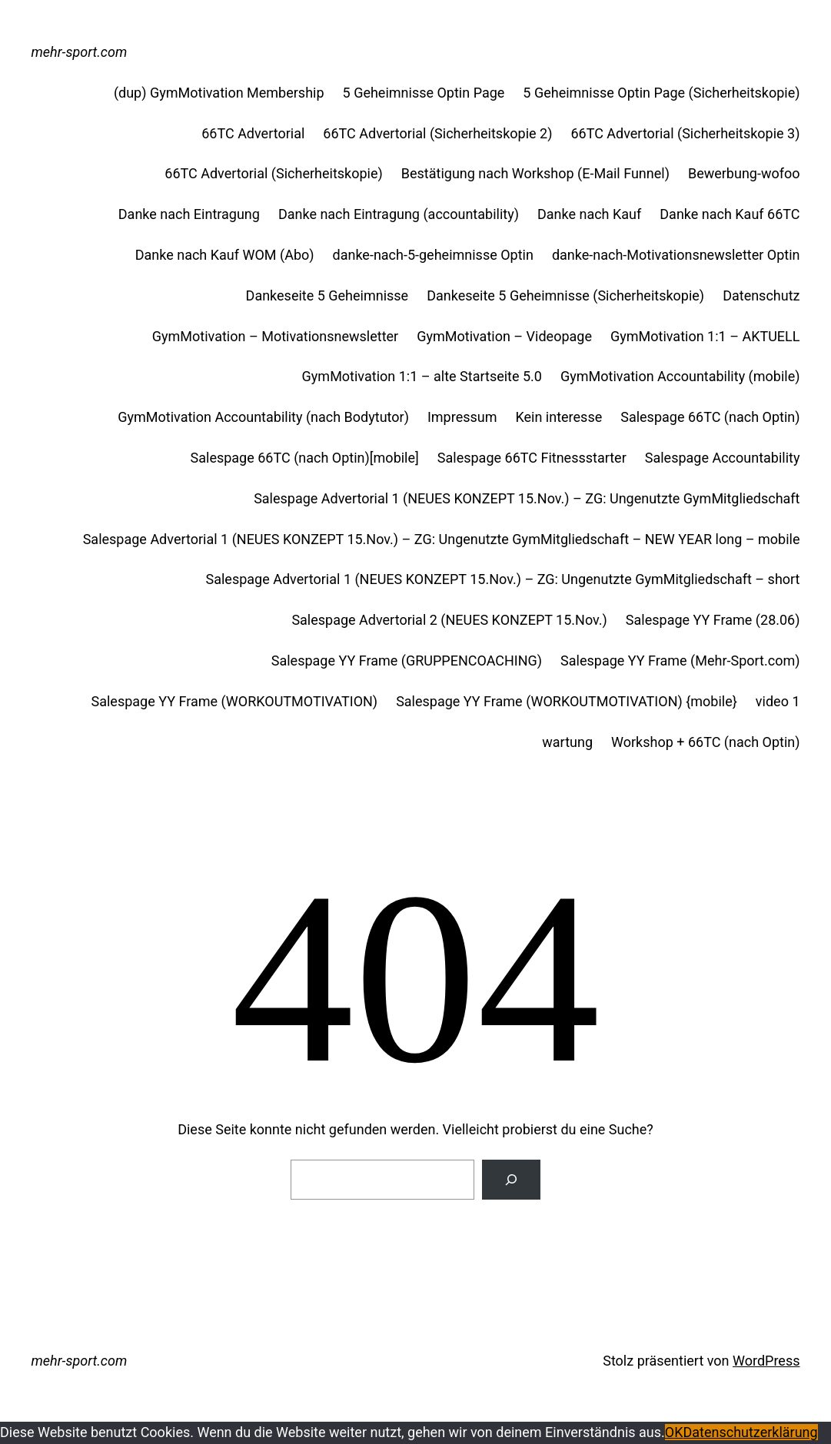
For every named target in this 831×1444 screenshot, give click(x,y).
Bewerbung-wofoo (744, 173)
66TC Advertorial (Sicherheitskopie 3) (684, 133)
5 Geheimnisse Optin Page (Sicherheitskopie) (661, 93)
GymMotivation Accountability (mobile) (680, 376)
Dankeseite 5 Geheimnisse (327, 295)
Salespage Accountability (722, 458)
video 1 (778, 701)
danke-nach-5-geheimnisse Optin (433, 255)
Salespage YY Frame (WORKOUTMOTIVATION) (234, 701)
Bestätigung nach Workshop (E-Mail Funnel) (535, 173)
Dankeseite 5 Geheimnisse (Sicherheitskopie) (565, 295)
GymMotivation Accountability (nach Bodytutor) (263, 417)
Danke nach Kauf (589, 214)
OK (674, 1432)
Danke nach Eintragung (189, 214)
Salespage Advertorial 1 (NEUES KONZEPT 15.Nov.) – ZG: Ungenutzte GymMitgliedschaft (526, 498)
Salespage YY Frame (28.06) (713, 620)
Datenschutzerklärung (750, 1432)
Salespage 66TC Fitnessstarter (532, 458)
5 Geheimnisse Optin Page (424, 93)
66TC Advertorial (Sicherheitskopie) (273, 173)
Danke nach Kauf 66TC (729, 214)
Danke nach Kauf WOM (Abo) (224, 255)
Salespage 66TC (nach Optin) (709, 417)
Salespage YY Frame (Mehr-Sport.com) (679, 660)
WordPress (766, 1361)
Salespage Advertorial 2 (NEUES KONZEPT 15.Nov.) (449, 620)
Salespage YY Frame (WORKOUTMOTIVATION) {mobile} (566, 701)
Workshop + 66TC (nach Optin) (705, 742)
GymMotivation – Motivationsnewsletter (275, 336)
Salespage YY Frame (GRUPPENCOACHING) (406, 660)
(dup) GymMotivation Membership (219, 93)
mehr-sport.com (80, 52)
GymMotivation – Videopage (504, 336)
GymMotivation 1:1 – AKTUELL (705, 336)
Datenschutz (761, 295)
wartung (567, 742)
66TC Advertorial (252, 133)
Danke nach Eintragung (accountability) (398, 214)
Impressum (462, 417)
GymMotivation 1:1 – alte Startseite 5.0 (422, 376)
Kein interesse (558, 417)
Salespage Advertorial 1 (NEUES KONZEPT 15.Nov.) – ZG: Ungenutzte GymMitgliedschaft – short (503, 579)
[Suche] (511, 1180)
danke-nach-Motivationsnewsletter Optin (676, 255)
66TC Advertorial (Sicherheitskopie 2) (437, 133)
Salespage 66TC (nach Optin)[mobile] (305, 458)
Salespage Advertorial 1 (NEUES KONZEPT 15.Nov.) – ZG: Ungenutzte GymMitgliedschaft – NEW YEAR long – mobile (441, 539)
